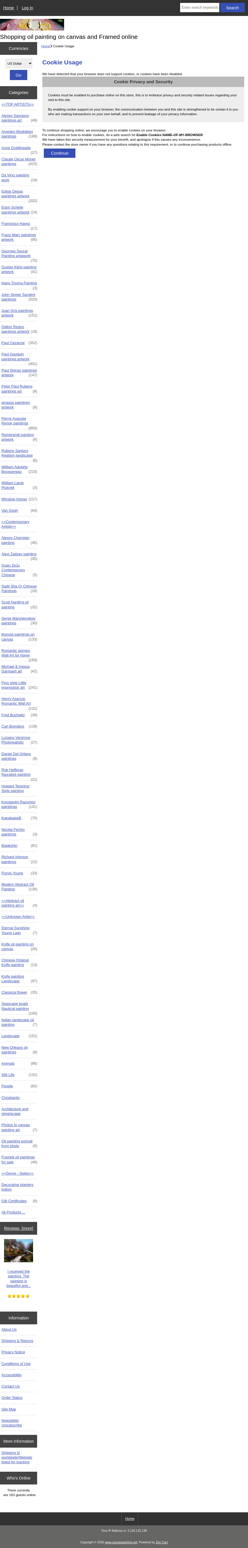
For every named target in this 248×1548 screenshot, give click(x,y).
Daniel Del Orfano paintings (19, 756)
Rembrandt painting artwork (19, 437)
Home (8, 8)
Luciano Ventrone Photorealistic (19, 740)
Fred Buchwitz (19, 715)
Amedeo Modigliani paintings (19, 134)
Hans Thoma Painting (19, 284)
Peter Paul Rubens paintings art (19, 388)
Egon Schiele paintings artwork (19, 209)
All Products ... (13, 1212)
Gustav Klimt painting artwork (19, 269)
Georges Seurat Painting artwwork (19, 255)
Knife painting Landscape (19, 978)
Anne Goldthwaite (19, 149)
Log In (27, 8)
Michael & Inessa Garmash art (19, 669)
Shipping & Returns (17, 1341)
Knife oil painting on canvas (19, 946)
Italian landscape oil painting (19, 1022)
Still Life (19, 1075)
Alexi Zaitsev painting (19, 555)
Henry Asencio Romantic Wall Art (19, 703)
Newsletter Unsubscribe (11, 1422)
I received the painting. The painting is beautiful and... (18, 1263)
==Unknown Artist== (18, 916)
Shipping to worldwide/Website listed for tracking (16, 1457)
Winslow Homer (19, 499)
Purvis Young (19, 873)
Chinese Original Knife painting (19, 962)
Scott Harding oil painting (19, 604)
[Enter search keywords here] (199, 7)
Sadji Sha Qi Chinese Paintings (19, 588)
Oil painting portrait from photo (19, 1143)
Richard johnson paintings (19, 859)
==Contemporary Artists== (15, 524)
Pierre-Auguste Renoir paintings (19, 422)
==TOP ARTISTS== (17, 104)
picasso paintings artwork (19, 405)
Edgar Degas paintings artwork (19, 195)
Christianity (10, 1097)
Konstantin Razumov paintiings (19, 804)
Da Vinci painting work (19, 177)
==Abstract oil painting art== (19, 903)
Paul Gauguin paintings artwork (19, 358)
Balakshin (19, 845)
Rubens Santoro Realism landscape (19, 455)
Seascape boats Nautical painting (19, 1007)
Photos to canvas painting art (19, 1127)
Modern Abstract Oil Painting (19, 886)
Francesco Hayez (19, 225)
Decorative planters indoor (17, 1186)
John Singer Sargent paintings (19, 297)
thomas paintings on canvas (19, 636)
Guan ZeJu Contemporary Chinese (19, 570)
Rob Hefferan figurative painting (19, 774)
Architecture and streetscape (14, 1111)
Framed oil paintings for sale (19, 1159)
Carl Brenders (19, 726)
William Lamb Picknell (19, 485)
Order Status (11, 1397)
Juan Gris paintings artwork (19, 313)
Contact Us (10, 1386)
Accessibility (11, 1375)
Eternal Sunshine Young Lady (19, 930)
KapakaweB (19, 818)
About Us (9, 1329)
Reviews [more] (18, 1228)
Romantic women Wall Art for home (19, 654)
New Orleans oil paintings (19, 1050)
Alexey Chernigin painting (19, 540)
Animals (19, 1063)
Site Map (8, 1409)
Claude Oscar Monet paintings (19, 161)
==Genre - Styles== (17, 1173)
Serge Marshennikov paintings (19, 620)
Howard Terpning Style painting (15, 788)
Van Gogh (19, 510)
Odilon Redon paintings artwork (19, 329)
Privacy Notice (13, 1352)
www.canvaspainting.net (121, 1542)
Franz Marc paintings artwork (19, 237)
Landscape (19, 1036)
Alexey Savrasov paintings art (19, 118)
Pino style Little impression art (19, 685)
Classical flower (19, 992)
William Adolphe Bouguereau (19, 469)
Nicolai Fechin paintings (19, 832)
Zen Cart (162, 1542)
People (19, 1086)
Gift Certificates (19, 1201)
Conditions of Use (16, 1363)
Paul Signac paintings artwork (19, 372)
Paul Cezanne (19, 343)
